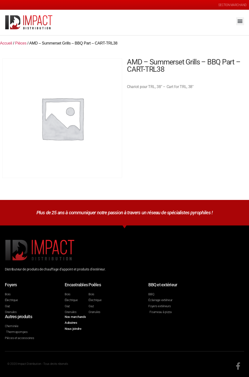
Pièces (20, 43)
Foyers (11, 284)
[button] (240, 21)
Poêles (95, 284)
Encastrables (76, 284)
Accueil (6, 43)
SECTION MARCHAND (232, 5)
